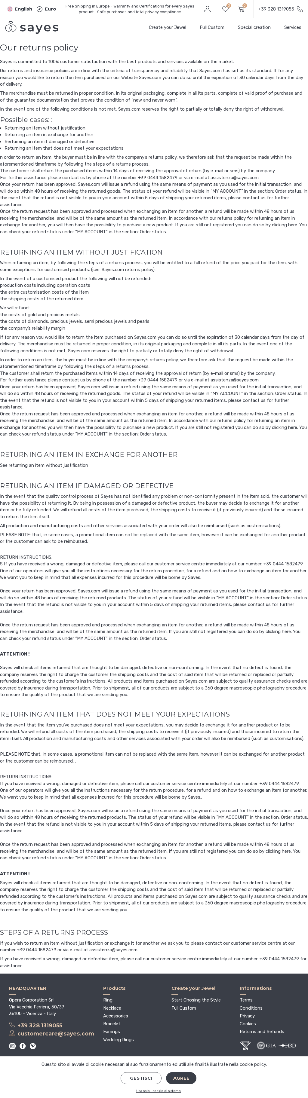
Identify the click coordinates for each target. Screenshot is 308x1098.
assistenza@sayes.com (235, 177)
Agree (181, 1078)
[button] (19, 9)
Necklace (112, 1008)
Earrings (111, 1031)
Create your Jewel (167, 27)
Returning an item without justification (45, 128)
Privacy (247, 1016)
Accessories (115, 1016)
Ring (107, 1000)
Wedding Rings (118, 1039)
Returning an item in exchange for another (49, 134)
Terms (246, 1000)
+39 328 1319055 (35, 1025)
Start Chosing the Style (196, 1000)
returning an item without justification (48, 465)
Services (292, 27)
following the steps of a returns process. (106, 164)
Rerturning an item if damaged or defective (49, 141)
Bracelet (111, 1023)
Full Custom (212, 27)
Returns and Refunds (262, 1031)
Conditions (251, 1008)
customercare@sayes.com (51, 1033)
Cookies (248, 1023)
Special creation (254, 27)
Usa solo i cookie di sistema (158, 1091)
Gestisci (141, 1078)
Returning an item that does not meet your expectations (64, 148)
